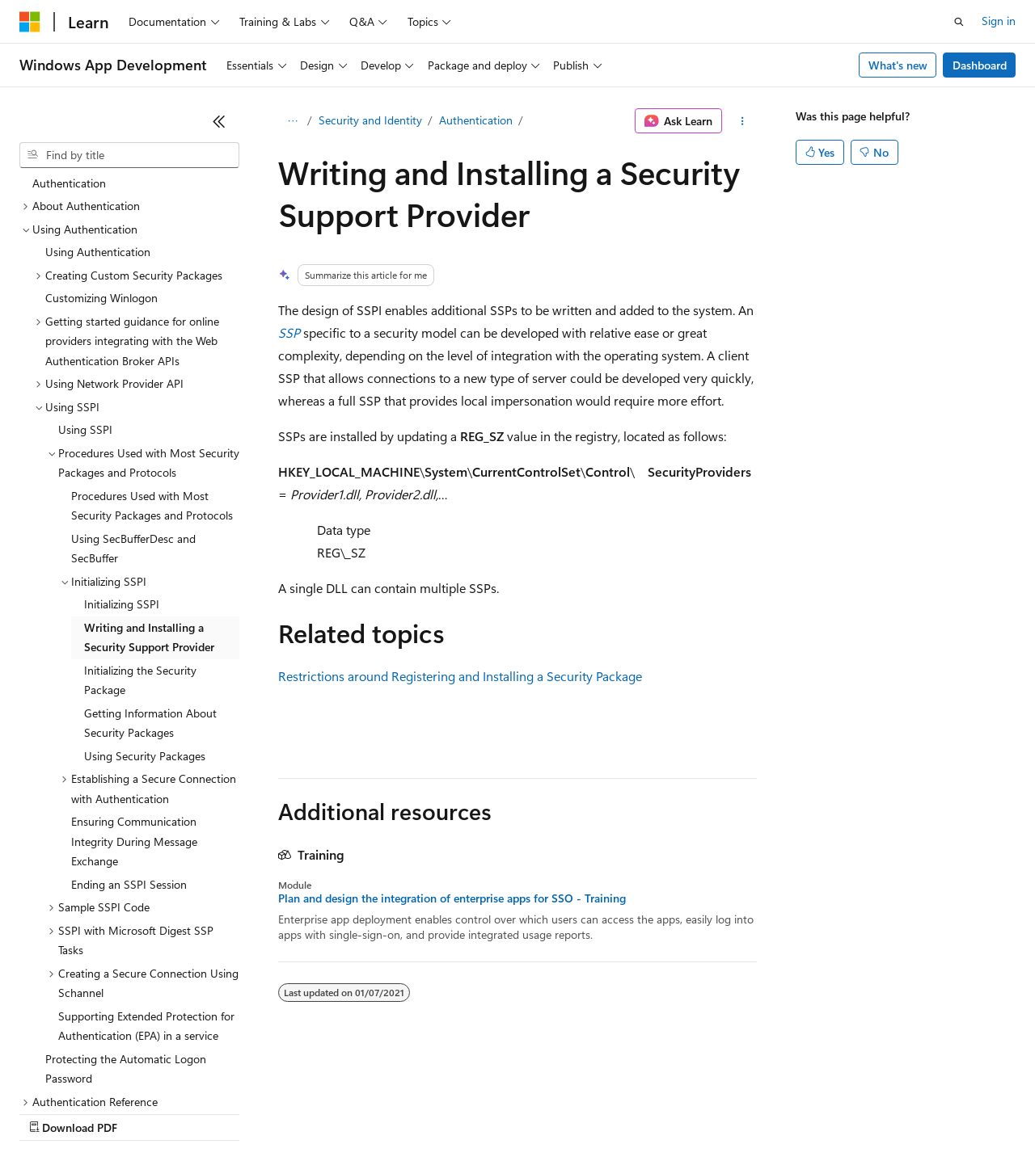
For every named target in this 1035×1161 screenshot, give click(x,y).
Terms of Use (591, 1112)
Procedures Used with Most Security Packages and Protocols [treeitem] (152, 366)
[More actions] (743, 121)
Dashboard (980, 65)
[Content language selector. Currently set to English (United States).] (93, 1074)
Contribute (289, 1112)
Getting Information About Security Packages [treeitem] (150, 583)
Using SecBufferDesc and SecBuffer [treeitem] (133, 409)
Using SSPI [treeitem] (85, 289)
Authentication (476, 120)
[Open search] (959, 21)
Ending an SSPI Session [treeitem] (129, 744)
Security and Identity (370, 120)
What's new (897, 65)
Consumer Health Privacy (464, 1112)
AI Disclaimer (51, 1112)
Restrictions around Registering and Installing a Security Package (460, 675)
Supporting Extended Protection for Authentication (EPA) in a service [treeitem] (146, 886)
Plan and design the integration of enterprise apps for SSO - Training (452, 898)
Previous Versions (147, 1112)
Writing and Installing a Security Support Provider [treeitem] (149, 497)
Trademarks (670, 1112)
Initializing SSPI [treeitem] (121, 464)
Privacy (353, 1112)
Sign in (999, 20)
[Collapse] (219, 121)
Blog (220, 1112)
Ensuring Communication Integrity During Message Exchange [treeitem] (134, 701)
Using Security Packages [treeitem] (144, 616)
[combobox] (129, 155)
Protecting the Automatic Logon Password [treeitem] (125, 929)
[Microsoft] (29, 21)
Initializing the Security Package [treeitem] (140, 540)
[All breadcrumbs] (292, 121)
